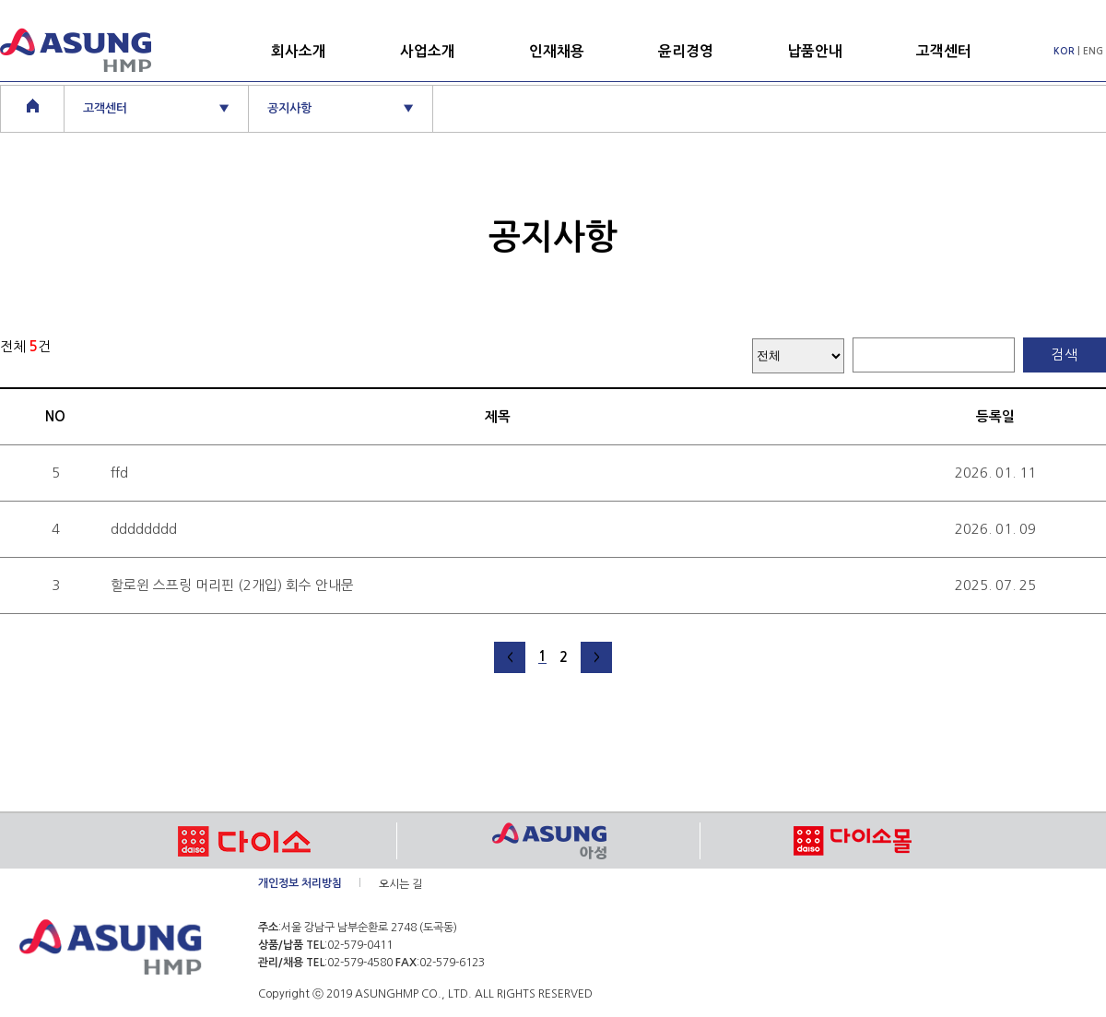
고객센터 (943, 51)
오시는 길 (400, 884)
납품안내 (814, 51)
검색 (1064, 354)
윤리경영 (685, 51)
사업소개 (427, 51)
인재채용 (556, 51)
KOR (1064, 51)
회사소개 (298, 51)
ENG (1093, 51)
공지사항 (340, 109)
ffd (119, 472)
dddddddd (144, 529)
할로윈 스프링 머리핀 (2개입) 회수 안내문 (232, 585)
